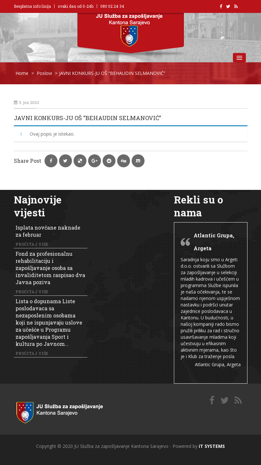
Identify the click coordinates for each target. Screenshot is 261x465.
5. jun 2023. (27, 102)
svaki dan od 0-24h (76, 6)
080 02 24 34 (112, 6)
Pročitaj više (31, 244)
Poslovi (44, 73)
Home (21, 73)
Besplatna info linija (32, 6)
